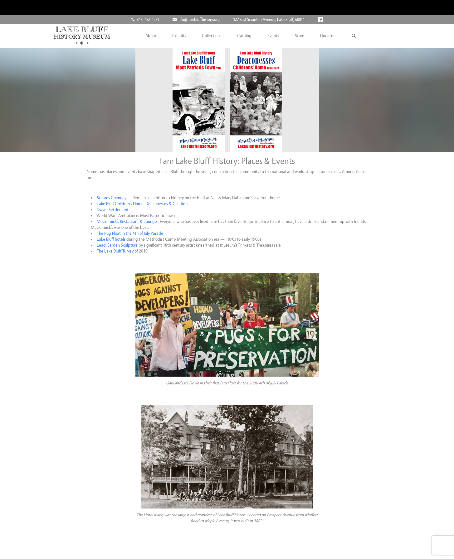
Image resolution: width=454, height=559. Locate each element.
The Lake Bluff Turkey (115, 251)
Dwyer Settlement (113, 209)
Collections (211, 35)
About (150, 35)
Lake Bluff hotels (111, 239)
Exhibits (179, 35)
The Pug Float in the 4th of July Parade (130, 233)
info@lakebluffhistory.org (196, 19)
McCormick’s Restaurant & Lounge (127, 221)
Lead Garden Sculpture (117, 245)
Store (299, 35)
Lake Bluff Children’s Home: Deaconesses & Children (142, 203)
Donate (326, 35)
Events (273, 35)
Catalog (244, 35)
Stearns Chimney (111, 197)
